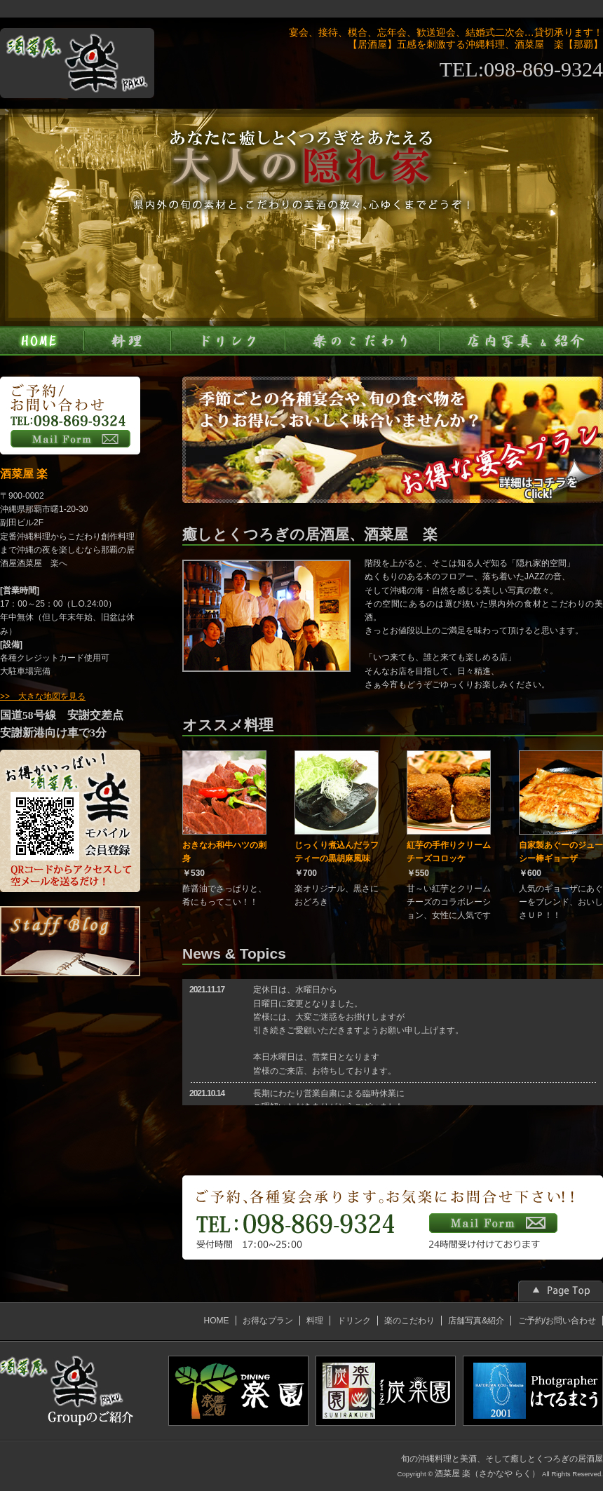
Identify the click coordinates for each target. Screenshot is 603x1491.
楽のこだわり (409, 1320)
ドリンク (354, 1320)
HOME (216, 1320)
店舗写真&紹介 (476, 1320)
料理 (314, 1320)
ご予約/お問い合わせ (557, 1320)
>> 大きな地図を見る (43, 696)
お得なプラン (268, 1320)
